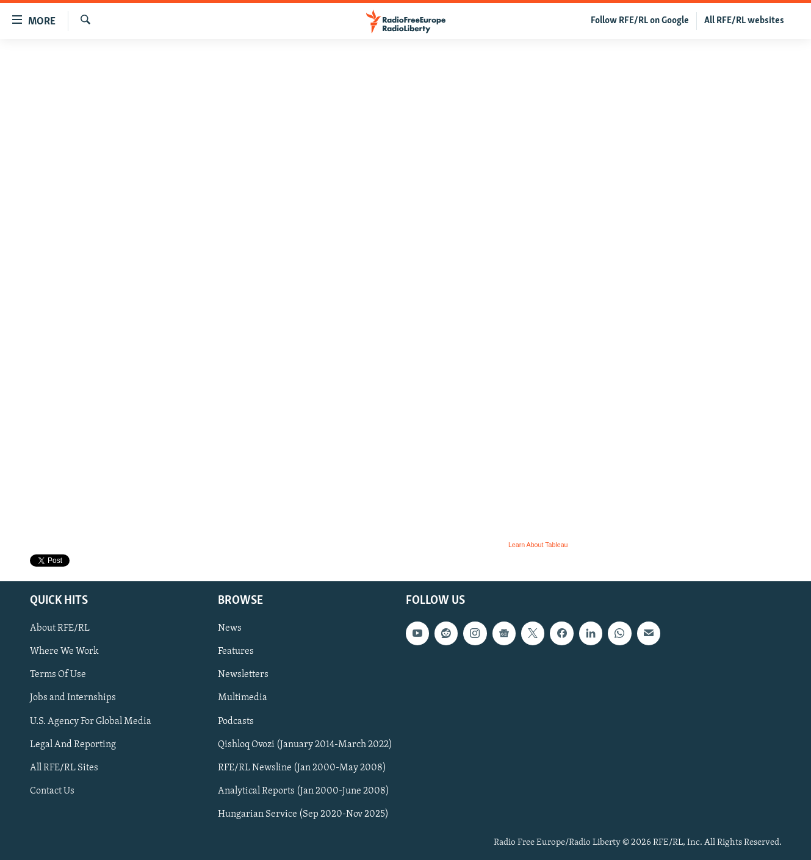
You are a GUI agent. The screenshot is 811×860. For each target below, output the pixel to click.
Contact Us (52, 791)
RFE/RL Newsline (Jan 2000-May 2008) (302, 768)
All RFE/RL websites (744, 21)
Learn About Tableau (538, 544)
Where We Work (64, 652)
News (230, 629)
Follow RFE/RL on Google (640, 21)
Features (236, 652)
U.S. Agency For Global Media (90, 721)
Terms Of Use (58, 675)
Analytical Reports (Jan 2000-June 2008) (303, 791)
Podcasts (236, 721)
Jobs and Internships (73, 698)
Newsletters (243, 675)
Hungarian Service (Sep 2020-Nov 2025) (303, 814)
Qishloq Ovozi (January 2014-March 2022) (305, 745)
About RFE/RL (60, 629)
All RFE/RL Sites (64, 768)
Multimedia (242, 698)
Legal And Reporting (73, 745)
